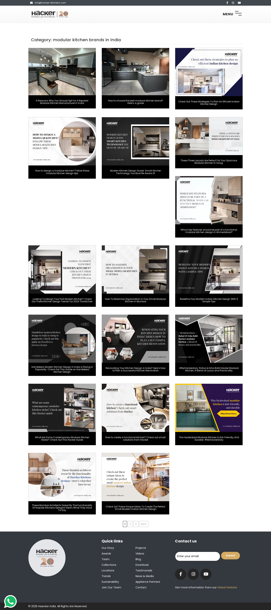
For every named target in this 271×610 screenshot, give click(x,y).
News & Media (145, 576)
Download (142, 565)
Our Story (108, 548)
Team (106, 559)
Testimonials (144, 570)
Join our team (111, 587)
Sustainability (110, 582)
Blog (138, 559)
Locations (108, 570)
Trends (106, 576)
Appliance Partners (148, 582)
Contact (141, 587)
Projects (141, 548)
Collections (109, 565)
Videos (140, 553)
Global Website (227, 587)
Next (144, 524)
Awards (106, 553)
